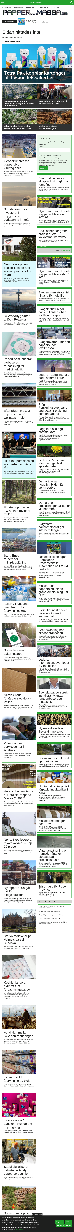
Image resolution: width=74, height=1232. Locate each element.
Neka (68, 1222)
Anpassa (59, 1222)
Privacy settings (37, 1214)
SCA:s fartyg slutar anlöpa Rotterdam (50, 911)
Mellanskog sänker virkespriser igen (49, 918)
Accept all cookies (64, 1225)
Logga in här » (65, 250)
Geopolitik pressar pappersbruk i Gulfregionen (52, 915)
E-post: (41, 146)
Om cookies (19, 1230)
